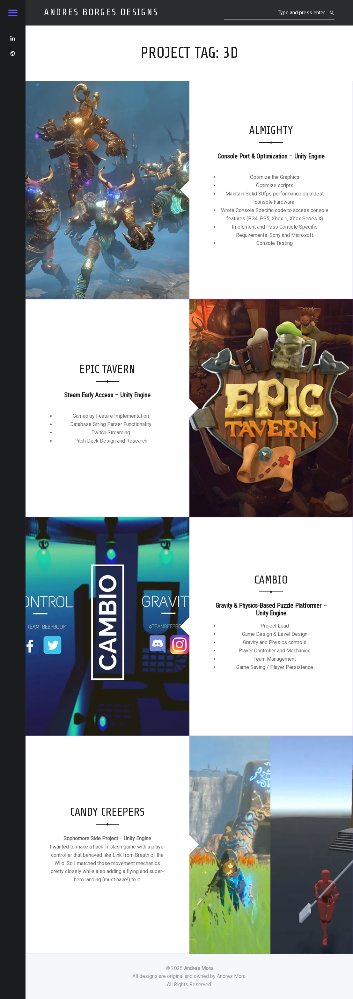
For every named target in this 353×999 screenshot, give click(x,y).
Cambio (271, 579)
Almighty (271, 130)
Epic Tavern (107, 369)
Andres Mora (198, 968)
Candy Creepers (107, 812)
